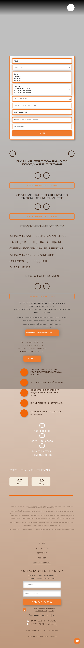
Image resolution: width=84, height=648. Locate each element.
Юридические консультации (31, 254)
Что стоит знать (42, 276)
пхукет (42, 558)
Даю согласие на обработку (44, 610)
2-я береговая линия (42, 90)
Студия (42, 74)
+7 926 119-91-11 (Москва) (42, 624)
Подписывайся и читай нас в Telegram (42, 332)
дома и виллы (42, 563)
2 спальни (42, 78)
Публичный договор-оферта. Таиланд (42, 636)
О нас (42, 543)
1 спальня (42, 76)
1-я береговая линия (42, 88)
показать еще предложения (42, 185)
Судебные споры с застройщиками (36, 248)
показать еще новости (42, 296)
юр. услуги (42, 548)
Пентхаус (42, 82)
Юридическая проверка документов (37, 235)
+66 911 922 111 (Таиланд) (42, 620)
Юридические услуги (42, 226)
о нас (32, 359)
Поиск (42, 133)
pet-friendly (42, 86)
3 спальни (42, 80)
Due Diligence (19, 267)
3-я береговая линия (42, 92)
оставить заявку (42, 602)
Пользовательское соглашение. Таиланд (42, 630)
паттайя (42, 553)
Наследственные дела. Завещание (35, 242)
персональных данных (45, 611)
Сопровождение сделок (28, 261)
